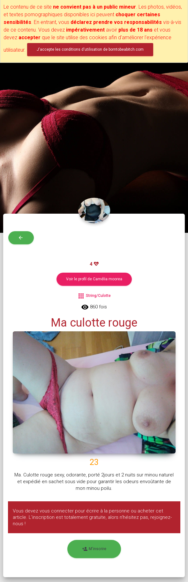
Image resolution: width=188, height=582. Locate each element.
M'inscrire (94, 549)
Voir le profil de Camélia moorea (94, 279)
